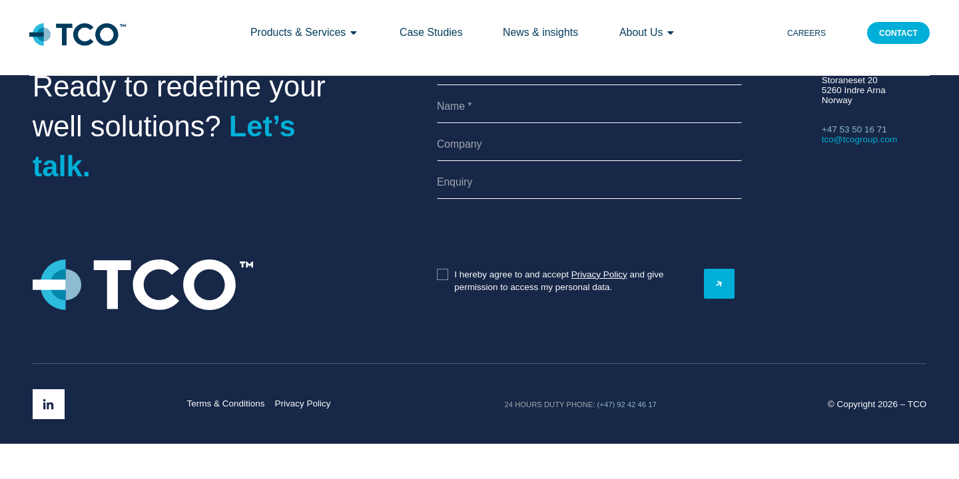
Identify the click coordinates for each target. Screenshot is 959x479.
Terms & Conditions (226, 403)
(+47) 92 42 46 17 (627, 404)
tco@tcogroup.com (860, 139)
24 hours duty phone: (550, 404)
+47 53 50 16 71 (854, 129)
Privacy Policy (599, 274)
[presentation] (513, 234)
